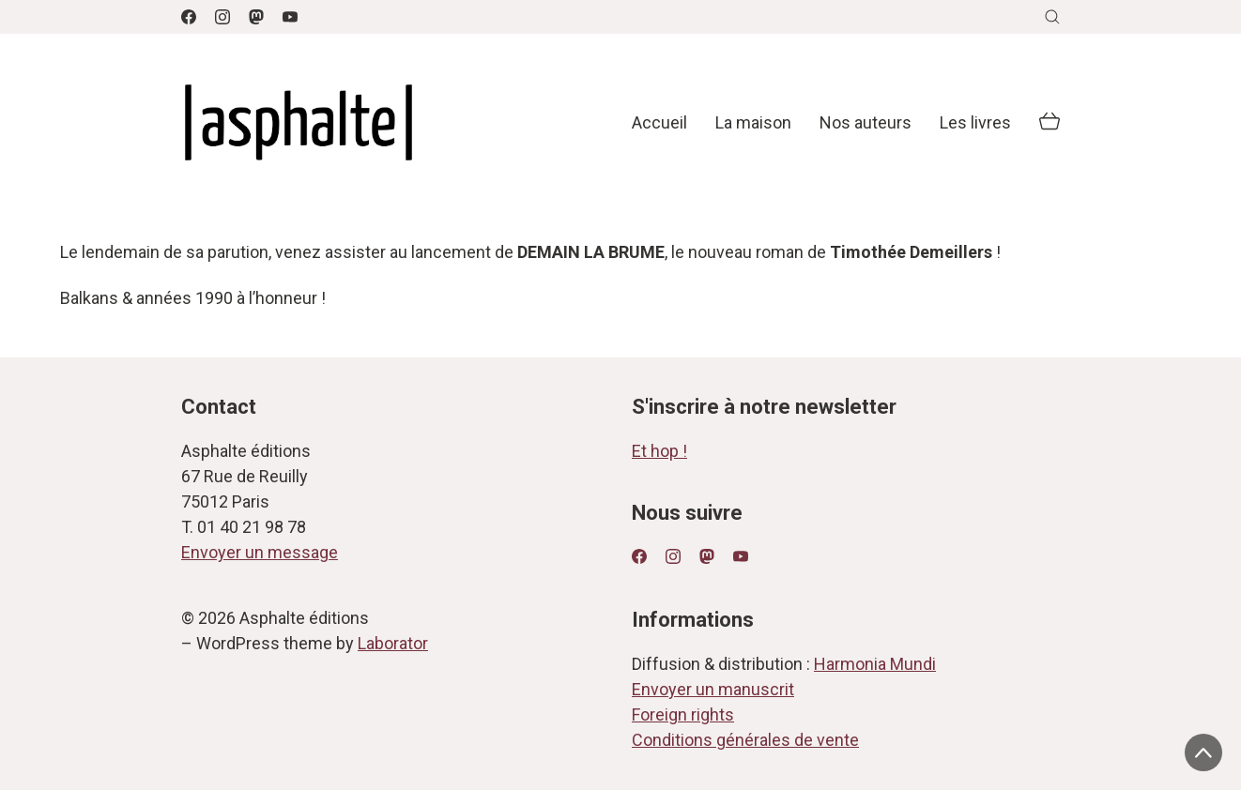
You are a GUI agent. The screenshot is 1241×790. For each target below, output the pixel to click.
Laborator (393, 643)
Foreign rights (683, 714)
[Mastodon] (256, 16)
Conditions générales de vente (745, 740)
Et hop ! (659, 451)
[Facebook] (188, 16)
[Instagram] (222, 16)
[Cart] (1049, 123)
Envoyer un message (259, 552)
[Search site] (1052, 16)
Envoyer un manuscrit (713, 689)
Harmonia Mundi (875, 664)
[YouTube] (290, 16)
